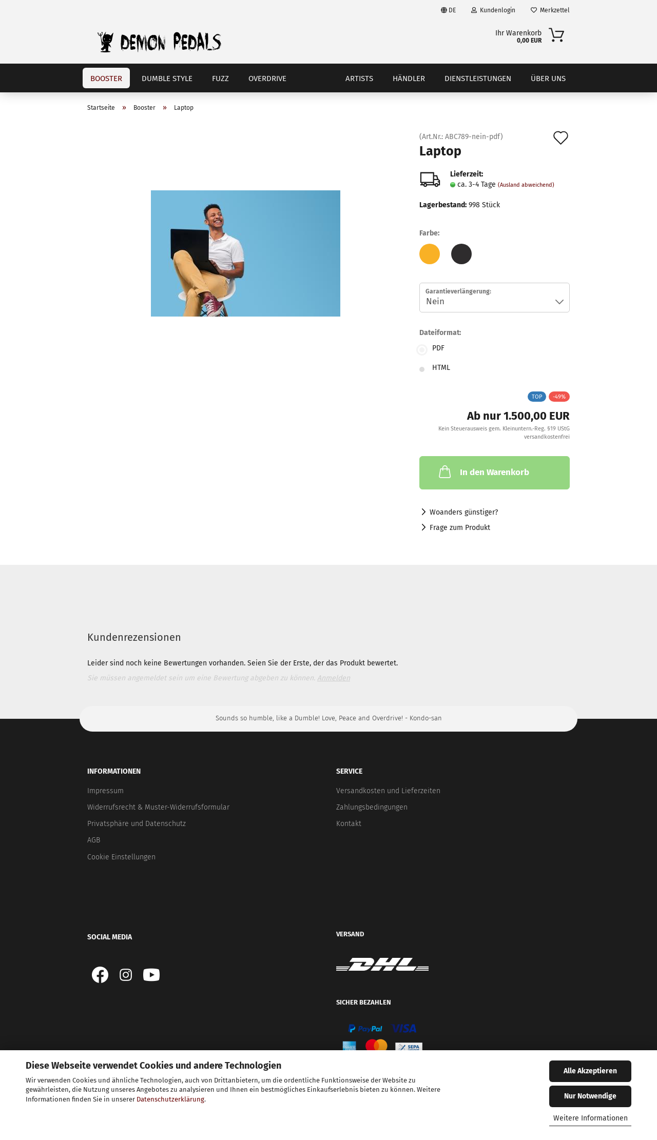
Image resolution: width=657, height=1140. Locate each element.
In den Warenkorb (483, 471)
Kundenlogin (493, 10)
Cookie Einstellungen (121, 857)
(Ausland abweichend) (526, 185)
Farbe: (429, 233)
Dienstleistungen (478, 78)
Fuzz (220, 78)
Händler (409, 78)
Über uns (548, 78)
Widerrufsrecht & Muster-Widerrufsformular (158, 807)
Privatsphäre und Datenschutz (136, 823)
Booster (106, 78)
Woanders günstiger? (464, 512)
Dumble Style (167, 78)
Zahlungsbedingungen (372, 807)
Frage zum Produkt (460, 527)
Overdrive (267, 78)
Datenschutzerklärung (170, 1099)
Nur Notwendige (590, 1096)
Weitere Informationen (590, 1118)
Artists (359, 78)
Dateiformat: (440, 332)
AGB (93, 840)
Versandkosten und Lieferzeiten (388, 791)
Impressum (105, 791)
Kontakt (348, 823)
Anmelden (333, 678)
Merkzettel (550, 10)
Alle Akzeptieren (590, 1071)
